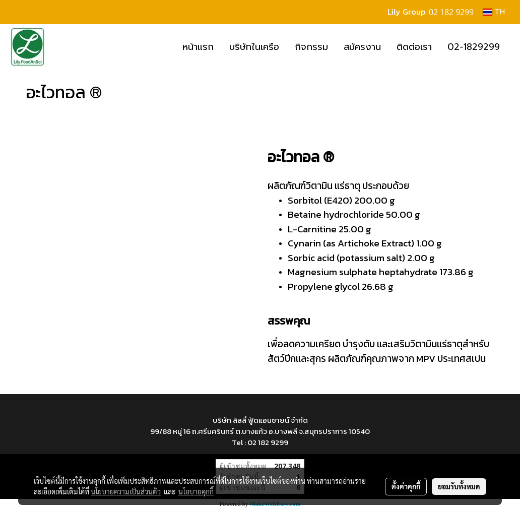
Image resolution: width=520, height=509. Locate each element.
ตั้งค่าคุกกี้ (406, 486)
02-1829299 (473, 47)
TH (494, 12)
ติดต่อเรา (414, 47)
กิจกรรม (311, 47)
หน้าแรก (198, 47)
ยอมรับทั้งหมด (459, 486)
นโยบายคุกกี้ (196, 491)
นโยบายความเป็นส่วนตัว (126, 491)
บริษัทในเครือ (254, 47)
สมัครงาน (362, 47)
